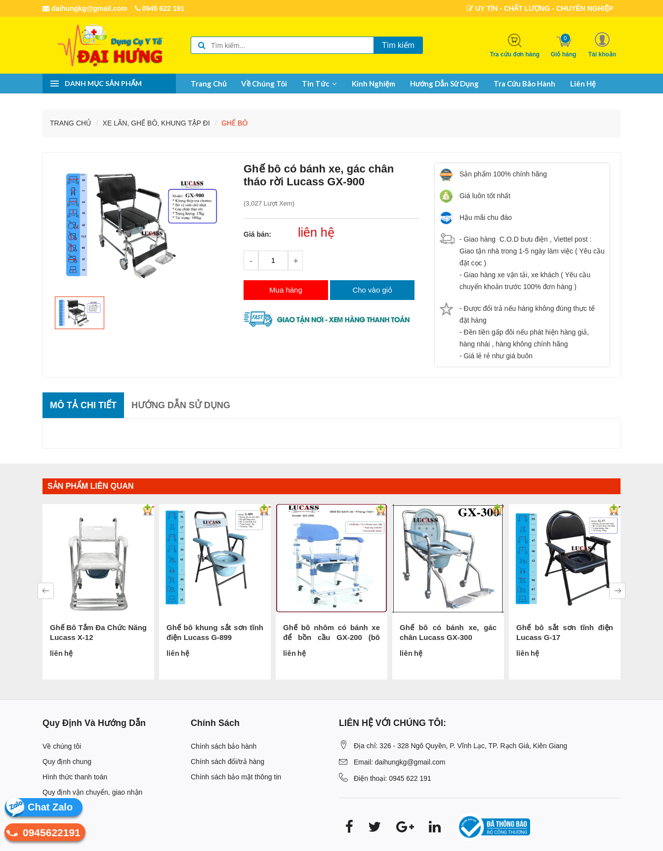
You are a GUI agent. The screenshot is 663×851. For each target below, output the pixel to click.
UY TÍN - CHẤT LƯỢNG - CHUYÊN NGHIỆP (539, 8)
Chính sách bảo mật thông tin (236, 777)
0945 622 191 (160, 8)
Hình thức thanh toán (74, 777)
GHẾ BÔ (234, 123)
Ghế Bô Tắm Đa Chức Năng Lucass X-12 (98, 632)
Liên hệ (583, 83)
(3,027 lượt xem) (269, 203)
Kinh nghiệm (373, 83)
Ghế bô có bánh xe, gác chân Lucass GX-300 (448, 632)
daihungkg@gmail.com (84, 8)
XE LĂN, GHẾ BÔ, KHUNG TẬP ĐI (156, 123)
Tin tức (319, 83)
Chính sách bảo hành (223, 746)
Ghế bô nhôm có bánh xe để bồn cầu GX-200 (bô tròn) (331, 632)
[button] (602, 44)
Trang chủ (208, 83)
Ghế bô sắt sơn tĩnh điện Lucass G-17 (564, 632)
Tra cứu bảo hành (524, 83)
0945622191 (42, 834)
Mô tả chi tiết (83, 405)
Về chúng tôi (264, 83)
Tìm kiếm (398, 45)
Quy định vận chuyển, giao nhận (92, 792)
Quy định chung (66, 762)
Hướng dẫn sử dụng (444, 83)
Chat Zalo (50, 807)
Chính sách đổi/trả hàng (227, 762)
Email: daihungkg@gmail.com (399, 762)
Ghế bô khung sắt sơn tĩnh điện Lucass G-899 (214, 632)
